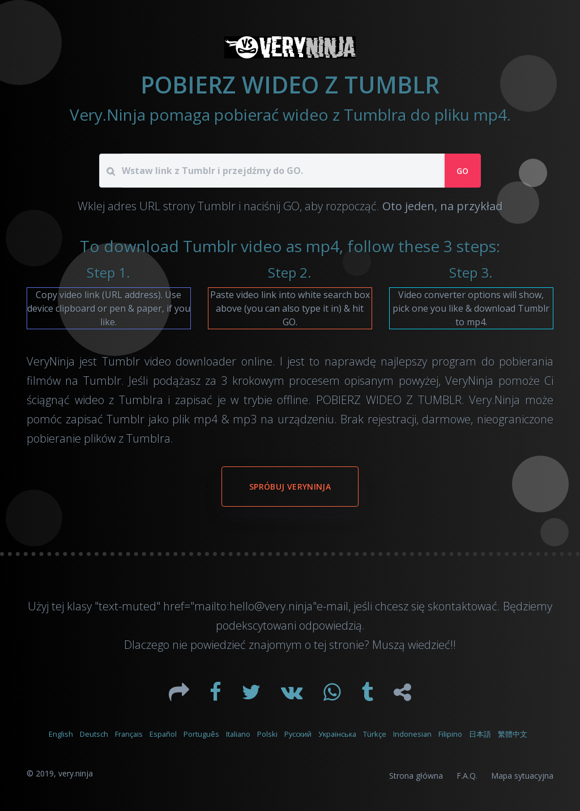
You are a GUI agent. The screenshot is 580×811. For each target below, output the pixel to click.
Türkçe (374, 734)
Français (129, 734)
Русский (298, 734)
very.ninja (75, 773)
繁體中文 (512, 734)
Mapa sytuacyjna (522, 775)
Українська (337, 734)
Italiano (238, 734)
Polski (267, 734)
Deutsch (94, 734)
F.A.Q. (467, 775)
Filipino (450, 734)
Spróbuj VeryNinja (290, 486)
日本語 (480, 734)
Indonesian (412, 734)
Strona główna (416, 775)
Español (163, 734)
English (61, 734)
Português (201, 734)
